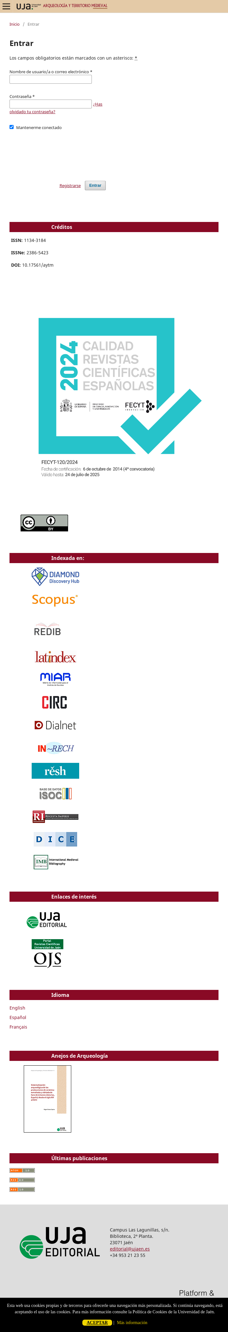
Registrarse (70, 185)
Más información (132, 1322)
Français (18, 1027)
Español (18, 1017)
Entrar (95, 185)
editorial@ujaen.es (130, 1249)
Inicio (15, 24)
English (17, 1008)
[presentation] (58, 152)
